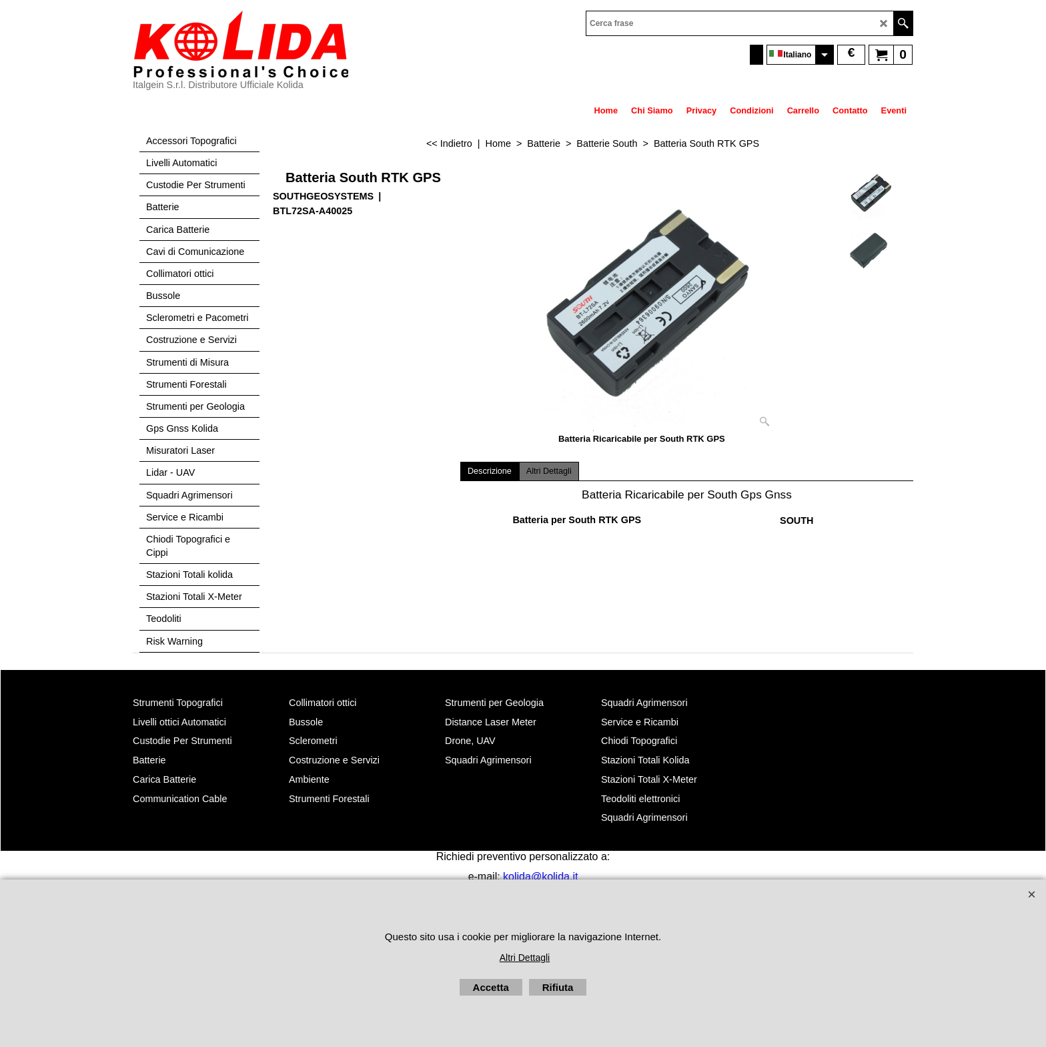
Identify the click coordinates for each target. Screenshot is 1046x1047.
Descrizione (490, 471)
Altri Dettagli (549, 471)
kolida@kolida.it (540, 876)
